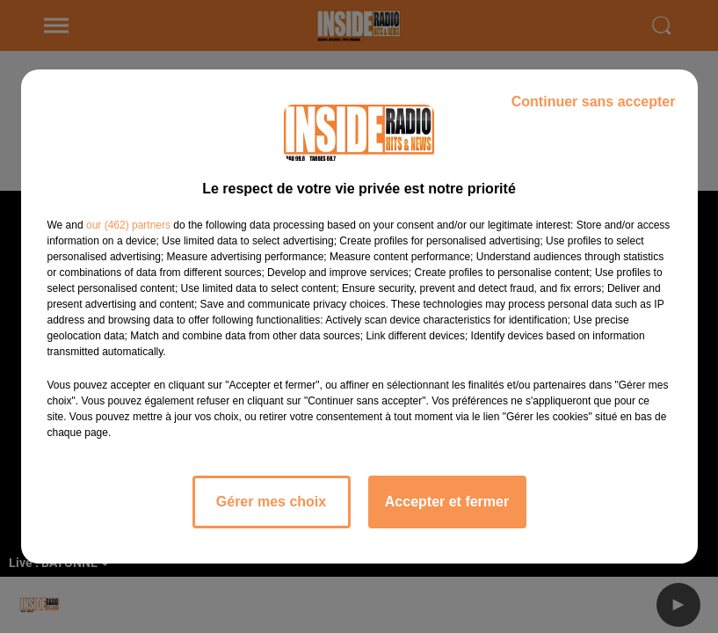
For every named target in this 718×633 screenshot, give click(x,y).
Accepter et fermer (447, 501)
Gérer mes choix (271, 501)
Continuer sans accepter (593, 101)
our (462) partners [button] (128, 225)
